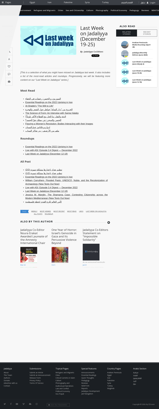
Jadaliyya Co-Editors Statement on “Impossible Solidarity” (95, 234)
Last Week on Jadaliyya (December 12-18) (46, 154)
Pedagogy (134, 10)
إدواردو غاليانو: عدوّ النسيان (37, 127)
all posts (38, 214)
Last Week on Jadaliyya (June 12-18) (141, 81)
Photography (102, 10)
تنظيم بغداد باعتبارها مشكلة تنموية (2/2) (43, 170)
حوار (134, 384)
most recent (59, 211)
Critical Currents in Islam (65, 378)
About (6, 372)
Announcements (88, 372)
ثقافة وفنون (137, 378)
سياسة (135, 373)
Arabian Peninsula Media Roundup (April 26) (141, 44)
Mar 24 (22, 265)
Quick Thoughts (87, 378)
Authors (7, 378)
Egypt (32, 2)
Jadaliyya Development (90, 391)
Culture (89, 10)
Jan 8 (84, 265)
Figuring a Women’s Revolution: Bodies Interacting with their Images (59, 124)
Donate (7, 380)
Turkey (105, 2)
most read (72, 211)
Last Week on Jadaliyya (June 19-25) (141, 72)
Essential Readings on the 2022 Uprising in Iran (49, 102)
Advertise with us (10, 383)
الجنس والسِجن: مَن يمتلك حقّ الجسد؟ (43, 120)
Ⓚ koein (151, 404)
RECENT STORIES (147, 33)
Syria (87, 2)
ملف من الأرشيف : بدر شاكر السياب (42, 131)
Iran (49, 2)
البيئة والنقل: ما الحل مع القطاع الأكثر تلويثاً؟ (45, 116)
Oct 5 (53, 265)
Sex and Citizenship (75, 10)
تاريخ (134, 381)
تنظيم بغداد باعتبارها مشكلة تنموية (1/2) (43, 173)
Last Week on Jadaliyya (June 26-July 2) (141, 63)
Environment (25, 10)
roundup (49, 214)
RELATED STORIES (126, 33)
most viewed (45, 211)
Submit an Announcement (40, 375)
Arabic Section (139, 368)
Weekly (34, 211)
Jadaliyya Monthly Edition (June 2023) (139, 54)
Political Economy (119, 10)
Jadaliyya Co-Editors (93, 51)
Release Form (35, 378)
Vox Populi (60, 394)
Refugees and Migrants (44, 10)
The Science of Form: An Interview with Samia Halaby (52, 113)
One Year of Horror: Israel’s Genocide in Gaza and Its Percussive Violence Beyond (64, 236)
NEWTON (85, 386)
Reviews (145, 10)
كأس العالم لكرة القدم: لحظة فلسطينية (43, 202)
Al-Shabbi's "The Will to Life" (39, 106)
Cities (60, 10)
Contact (7, 386)
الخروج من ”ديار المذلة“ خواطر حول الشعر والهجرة (49, 109)
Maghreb (110, 388)
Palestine (68, 2)
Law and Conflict (62, 388)
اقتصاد (135, 376)
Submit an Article (36, 372)
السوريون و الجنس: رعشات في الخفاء (43, 99)
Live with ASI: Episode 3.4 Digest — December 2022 (51, 150)
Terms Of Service (36, 383)
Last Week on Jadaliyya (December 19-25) (94, 36)
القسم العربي (127, 2)
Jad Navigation (87, 394)
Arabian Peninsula (114, 372)
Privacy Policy (35, 380)
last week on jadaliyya (96, 211)
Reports (84, 388)
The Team (8, 375)
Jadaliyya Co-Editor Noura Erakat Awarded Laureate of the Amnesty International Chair (34, 236)
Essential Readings (88, 375)
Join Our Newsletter (57, 405)
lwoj (81, 211)
